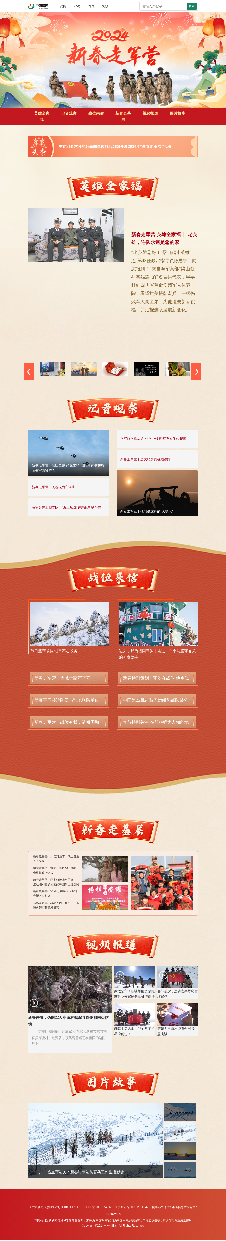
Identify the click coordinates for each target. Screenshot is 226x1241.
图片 (91, 6)
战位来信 (96, 113)
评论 (77, 6)
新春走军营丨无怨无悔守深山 (53, 487)
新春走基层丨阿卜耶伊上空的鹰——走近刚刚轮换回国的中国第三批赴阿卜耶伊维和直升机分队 (56, 882)
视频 (104, 6)
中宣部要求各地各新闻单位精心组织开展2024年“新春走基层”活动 (115, 147)
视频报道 (150, 113)
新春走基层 (123, 116)
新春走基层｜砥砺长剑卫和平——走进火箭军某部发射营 (56, 905)
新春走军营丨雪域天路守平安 (62, 678)
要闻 (63, 6)
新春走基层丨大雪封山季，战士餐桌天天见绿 (56, 859)
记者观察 (69, 113)
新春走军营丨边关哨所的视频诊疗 (145, 459)
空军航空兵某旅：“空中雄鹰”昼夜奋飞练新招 (153, 439)
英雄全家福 (41, 116)
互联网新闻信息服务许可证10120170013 (55, 1207)
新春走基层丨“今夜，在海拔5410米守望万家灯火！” (55, 894)
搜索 (192, 6)
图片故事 (177, 113)
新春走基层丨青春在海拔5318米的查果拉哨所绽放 (55, 870)
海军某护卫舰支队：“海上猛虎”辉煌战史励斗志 (66, 507)
